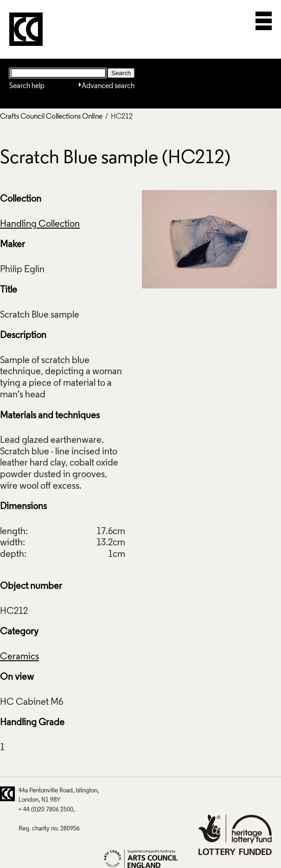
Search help (27, 86)
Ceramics (19, 657)
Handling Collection (40, 224)
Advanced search (108, 86)
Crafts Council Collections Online (51, 117)
